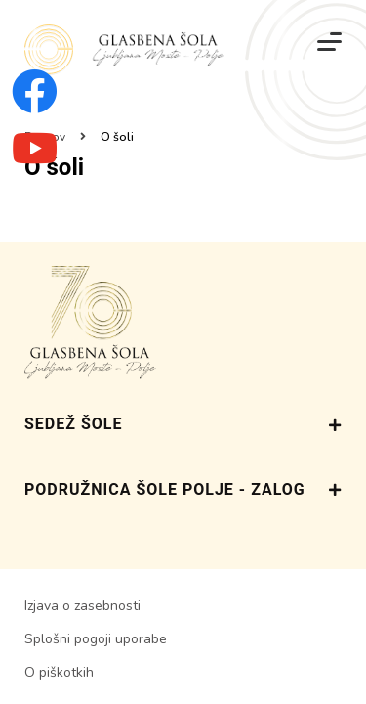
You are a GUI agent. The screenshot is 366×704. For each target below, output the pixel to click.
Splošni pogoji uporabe (95, 639)
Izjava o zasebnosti (82, 605)
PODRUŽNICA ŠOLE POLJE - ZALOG (183, 490)
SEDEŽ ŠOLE (183, 424)
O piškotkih (59, 672)
